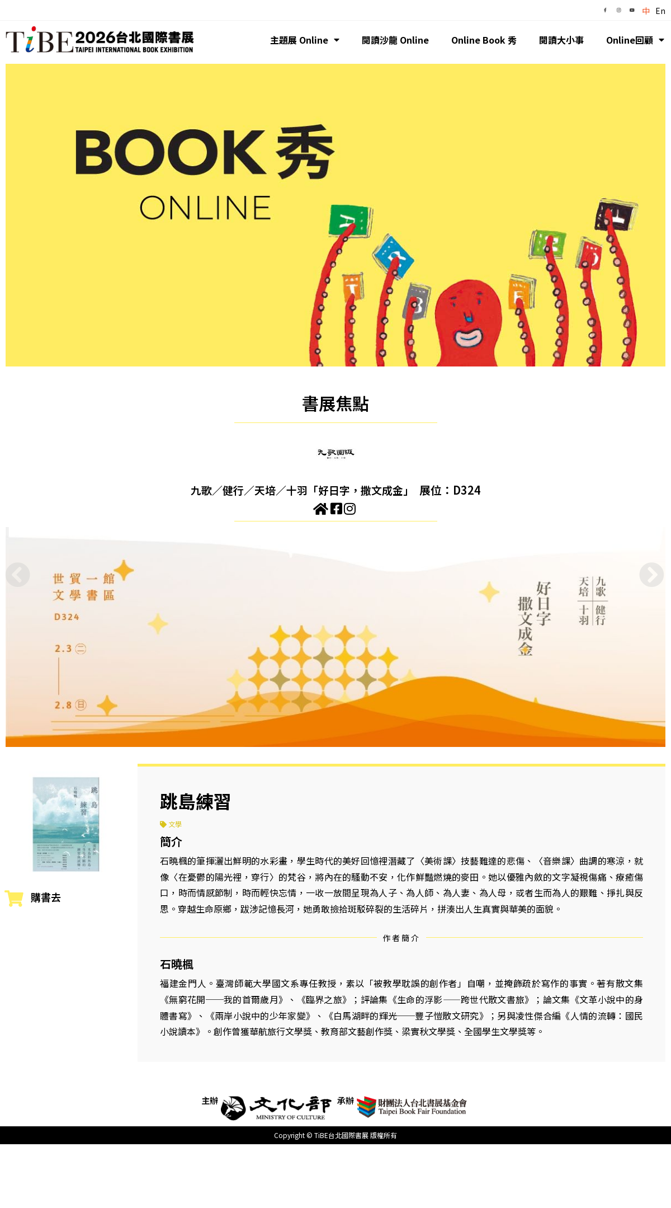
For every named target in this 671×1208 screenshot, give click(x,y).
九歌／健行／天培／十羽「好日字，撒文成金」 (302, 490)
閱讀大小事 (561, 39)
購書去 (46, 897)
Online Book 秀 (484, 39)
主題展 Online (304, 40)
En (660, 10)
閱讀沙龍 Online (395, 39)
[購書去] (14, 898)
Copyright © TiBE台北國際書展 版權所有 (335, 1135)
